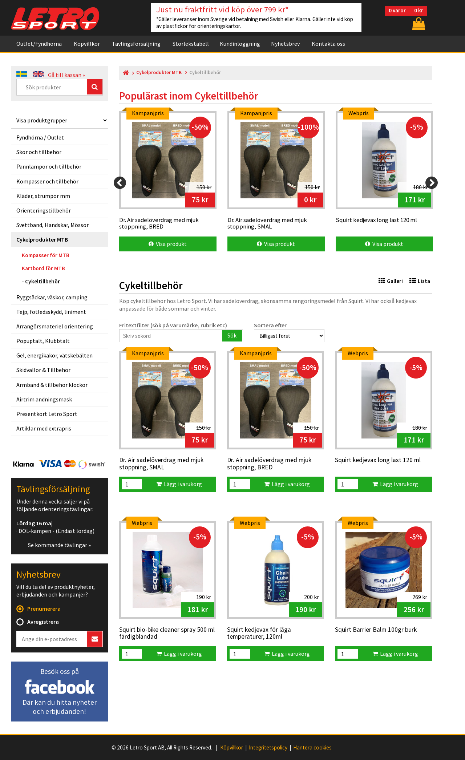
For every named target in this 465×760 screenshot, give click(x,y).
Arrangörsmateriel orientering (54, 326)
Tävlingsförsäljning (136, 43)
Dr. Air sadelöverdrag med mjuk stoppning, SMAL (161, 464)
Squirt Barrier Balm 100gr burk (376, 630)
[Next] (431, 183)
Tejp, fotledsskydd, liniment (51, 311)
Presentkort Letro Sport (46, 413)
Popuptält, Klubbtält (43, 340)
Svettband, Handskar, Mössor (52, 225)
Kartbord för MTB (43, 268)
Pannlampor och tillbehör (48, 166)
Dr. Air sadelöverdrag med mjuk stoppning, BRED (269, 464)
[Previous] (120, 183)
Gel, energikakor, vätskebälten (54, 355)
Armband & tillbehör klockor (52, 384)
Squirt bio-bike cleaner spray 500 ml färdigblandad (167, 633)
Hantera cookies (312, 747)
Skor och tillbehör (38, 151)
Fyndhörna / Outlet (40, 137)
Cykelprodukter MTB (42, 239)
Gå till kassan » (66, 74)
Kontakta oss (328, 43)
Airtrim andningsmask (44, 399)
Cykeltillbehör (42, 281)
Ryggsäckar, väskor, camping (52, 297)
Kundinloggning (240, 43)
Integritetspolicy (268, 747)
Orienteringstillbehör (43, 210)
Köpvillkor (87, 43)
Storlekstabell (191, 43)
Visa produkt (168, 243)
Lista (419, 281)
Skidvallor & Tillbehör (43, 369)
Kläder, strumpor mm (43, 195)
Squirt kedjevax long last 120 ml (378, 460)
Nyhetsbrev (285, 43)
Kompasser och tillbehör (47, 181)
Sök (231, 335)
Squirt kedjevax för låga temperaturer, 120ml (259, 633)
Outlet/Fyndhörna (39, 43)
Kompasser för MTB (45, 255)
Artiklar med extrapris (43, 428)
